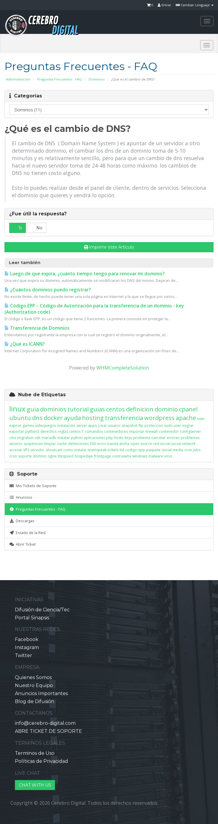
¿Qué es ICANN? (24, 344)
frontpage (102, 456)
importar (136, 431)
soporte (25, 456)
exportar (16, 431)
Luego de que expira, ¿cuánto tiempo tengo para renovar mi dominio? (84, 274)
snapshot (129, 425)
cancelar (158, 437)
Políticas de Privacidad (41, 761)
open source (141, 443)
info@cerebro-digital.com (45, 723)
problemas (190, 437)
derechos (48, 431)
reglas (63, 431)
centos (115, 409)
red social (161, 443)
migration (25, 437)
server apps (86, 425)
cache (62, 443)
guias (97, 409)
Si (17, 228)
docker (53, 418)
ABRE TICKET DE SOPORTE (48, 731)
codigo (131, 449)
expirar (15, 425)
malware (155, 456)
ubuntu (20, 418)
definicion (139, 409)
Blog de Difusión (34, 701)
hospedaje (84, 456)
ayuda (72, 418)
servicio (15, 443)
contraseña (121, 456)
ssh (37, 437)
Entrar (164, 5)
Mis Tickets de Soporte (33, 485)
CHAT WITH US (35, 785)
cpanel (188, 409)
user (201, 418)
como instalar (75, 449)
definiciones (78, 443)
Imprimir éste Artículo (109, 247)
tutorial (78, 409)
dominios (53, 409)
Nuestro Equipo (34, 685)
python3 (32, 431)
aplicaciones (94, 437)
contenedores (116, 431)
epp (141, 449)
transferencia (124, 418)
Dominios (96, 79)
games (28, 425)
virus (168, 456)
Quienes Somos (33, 677)
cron (13, 456)
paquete (153, 449)
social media (172, 449)
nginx (52, 456)
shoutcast (54, 449)
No (37, 228)
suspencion (33, 443)
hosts (118, 437)
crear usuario (109, 425)
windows (139, 456)
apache (186, 418)
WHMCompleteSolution (122, 367)
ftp (141, 425)
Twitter (23, 655)
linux (17, 408)
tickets (113, 449)
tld (122, 449)
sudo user (172, 425)
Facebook (26, 639)
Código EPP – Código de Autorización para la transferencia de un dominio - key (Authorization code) (94, 309)
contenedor (169, 431)
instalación (66, 425)
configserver (190, 431)
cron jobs (192, 449)
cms (12, 437)
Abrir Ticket (22, 544)
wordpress (159, 418)
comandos (94, 431)
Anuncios (20, 497)
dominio (166, 409)
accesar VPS (19, 449)
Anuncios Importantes (41, 693)
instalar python (70, 437)
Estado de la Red (27, 532)
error (101, 443)
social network (183, 443)
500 (93, 443)
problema (141, 437)
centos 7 (76, 431)
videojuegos (45, 425)
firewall (151, 431)
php (109, 437)
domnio (39, 456)
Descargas (21, 520)
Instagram (27, 647)
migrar (188, 425)
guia (33, 409)
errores (173, 437)
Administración (18, 79)
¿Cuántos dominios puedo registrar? (47, 290)
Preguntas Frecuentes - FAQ (59, 79)
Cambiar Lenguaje (195, 5)
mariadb (49, 437)
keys (128, 437)
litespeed (65, 456)
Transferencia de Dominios (37, 328)
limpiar (50, 443)
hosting (93, 418)
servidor (37, 449)
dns (37, 418)
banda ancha (118, 443)
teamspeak (97, 449)
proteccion (154, 425)
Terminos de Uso (34, 753)
